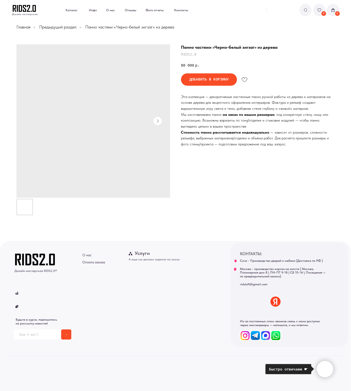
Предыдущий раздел (58, 27)
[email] (37, 334)
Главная (23, 27)
